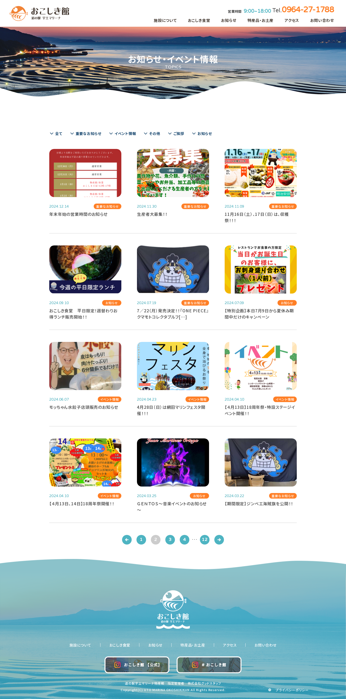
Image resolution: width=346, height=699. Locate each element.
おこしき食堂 (199, 20)
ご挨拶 (178, 133)
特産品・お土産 (260, 20)
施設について (165, 20)
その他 (154, 133)
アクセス (291, 20)
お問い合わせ (322, 20)
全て (58, 133)
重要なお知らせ (88, 133)
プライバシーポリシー (292, 689)
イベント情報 (125, 133)
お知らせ (228, 20)
